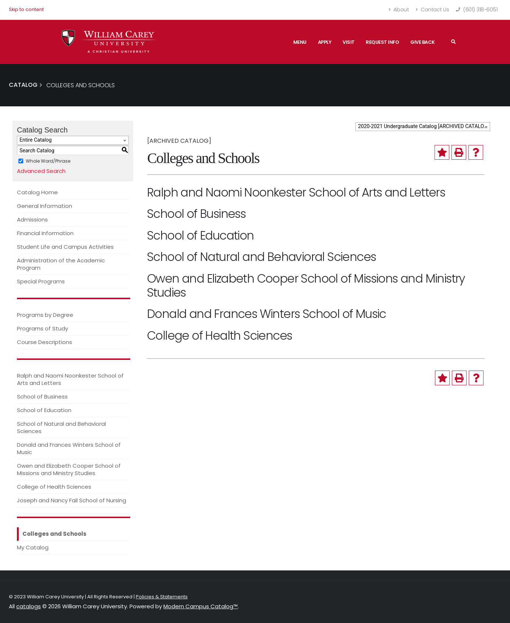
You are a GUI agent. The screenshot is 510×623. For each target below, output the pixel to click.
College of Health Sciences (54, 487)
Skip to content (26, 9)
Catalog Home (37, 192)
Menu (300, 42)
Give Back (422, 42)
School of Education (44, 410)
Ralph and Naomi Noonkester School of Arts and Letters (70, 379)
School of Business (42, 396)
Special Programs (41, 281)
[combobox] (422, 126)
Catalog (23, 85)
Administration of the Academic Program (61, 264)
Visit (349, 42)
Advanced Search (41, 171)
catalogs (28, 606)
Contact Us (432, 9)
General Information (44, 206)
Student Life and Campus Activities (65, 247)
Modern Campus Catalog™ (200, 606)
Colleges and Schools (54, 534)
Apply (325, 42)
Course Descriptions (44, 342)
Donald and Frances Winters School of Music (69, 448)
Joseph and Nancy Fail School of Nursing (71, 500)
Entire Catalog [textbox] (36, 140)
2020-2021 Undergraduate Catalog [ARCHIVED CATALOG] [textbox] (423, 126)
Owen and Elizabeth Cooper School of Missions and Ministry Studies (69, 469)
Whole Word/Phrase (48, 161)
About (399, 9)
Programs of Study (42, 328)
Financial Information (45, 233)
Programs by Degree (45, 315)
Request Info (382, 42)
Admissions (32, 219)
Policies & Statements (162, 596)
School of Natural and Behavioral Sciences (61, 427)
